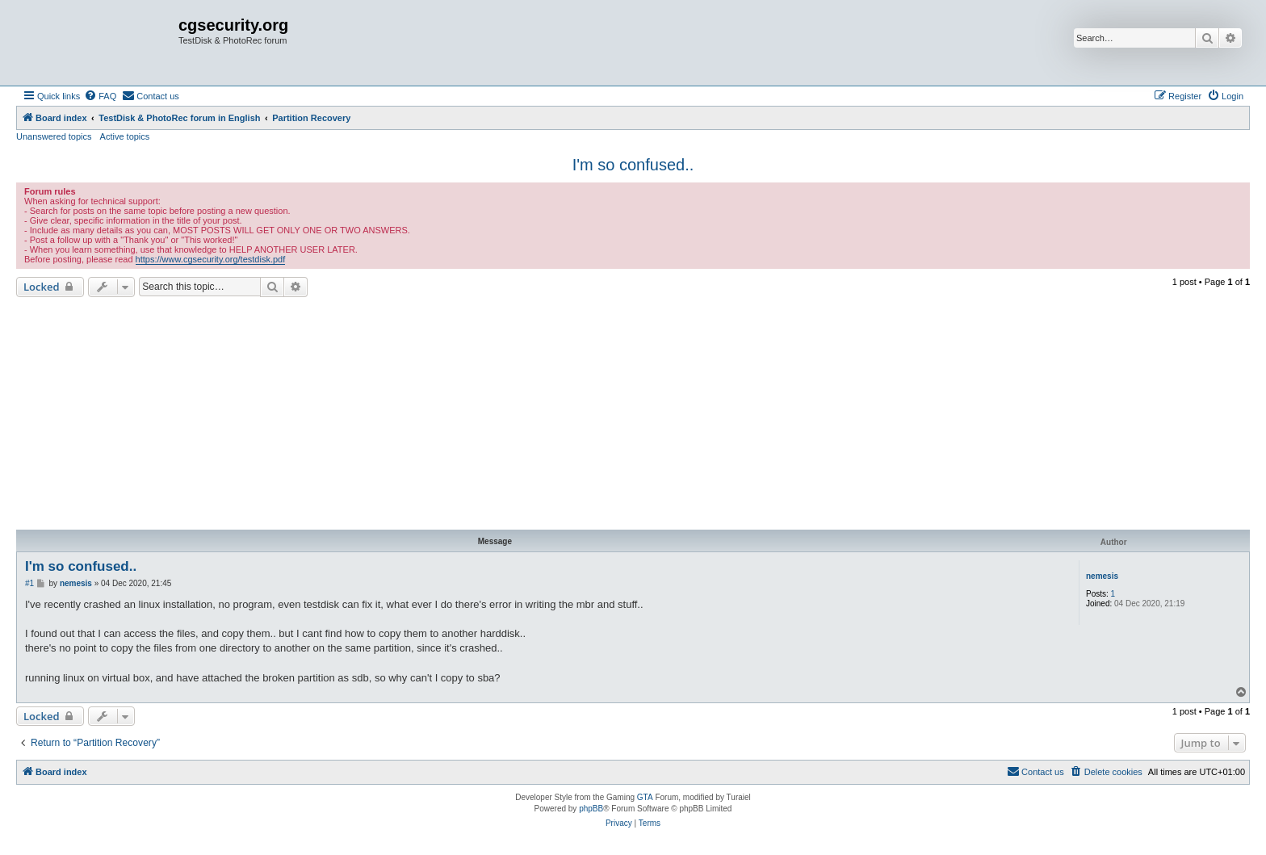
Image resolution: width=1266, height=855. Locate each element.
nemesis (1102, 576)
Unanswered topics (54, 136)
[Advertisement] (633, 413)
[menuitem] (100, 96)
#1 (29, 583)
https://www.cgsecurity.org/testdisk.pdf (211, 259)
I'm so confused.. (633, 165)
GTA (645, 797)
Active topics (125, 136)
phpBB (591, 808)
